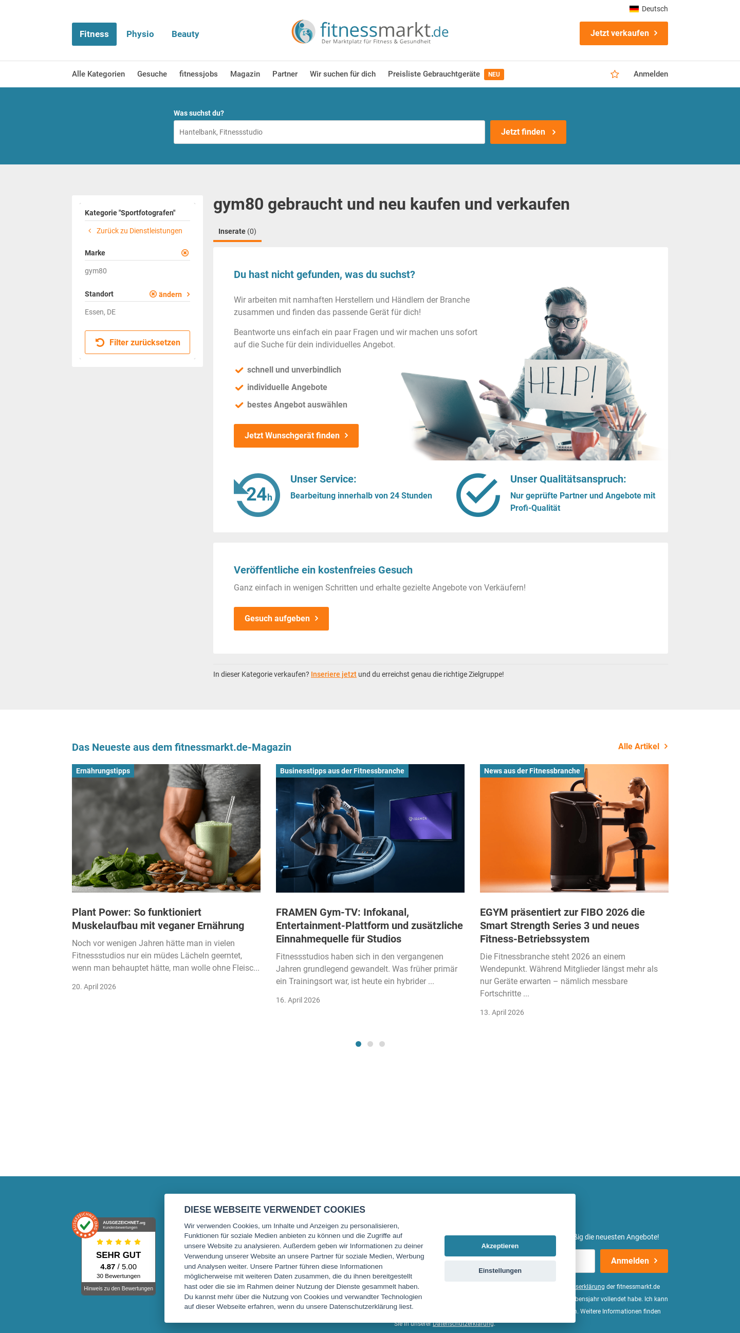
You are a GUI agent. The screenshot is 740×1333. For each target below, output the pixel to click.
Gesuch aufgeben (277, 618)
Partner (285, 74)
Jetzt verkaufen (619, 33)
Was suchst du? (199, 113)
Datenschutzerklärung (463, 1323)
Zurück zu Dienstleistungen (133, 231)
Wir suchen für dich (343, 74)
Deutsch (649, 9)
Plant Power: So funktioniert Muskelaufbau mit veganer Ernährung (158, 919)
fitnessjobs (198, 74)
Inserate (237, 231)
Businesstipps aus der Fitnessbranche (342, 771)
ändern (170, 294)
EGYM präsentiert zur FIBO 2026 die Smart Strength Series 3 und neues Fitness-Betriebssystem (562, 925)
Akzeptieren (500, 1246)
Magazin (245, 74)
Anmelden (651, 74)
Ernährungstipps (103, 771)
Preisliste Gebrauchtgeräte (446, 74)
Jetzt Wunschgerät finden (292, 435)
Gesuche (152, 74)
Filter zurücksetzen (138, 342)
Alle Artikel (638, 746)
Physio (140, 34)
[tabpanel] (166, 881)
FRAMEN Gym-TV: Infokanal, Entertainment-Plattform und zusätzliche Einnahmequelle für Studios (369, 925)
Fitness (94, 34)
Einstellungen (500, 1270)
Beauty (185, 34)
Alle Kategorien (98, 74)
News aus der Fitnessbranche (532, 771)
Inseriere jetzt (334, 674)
